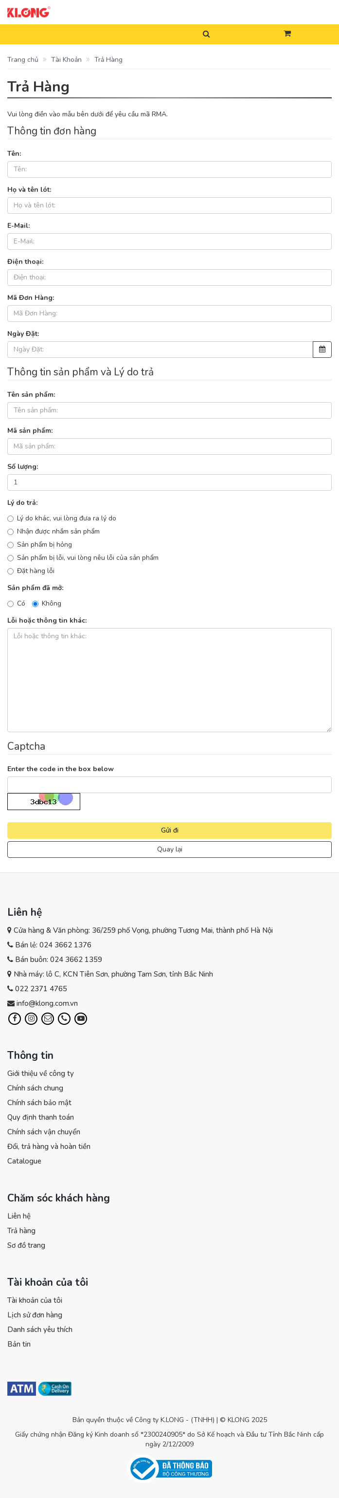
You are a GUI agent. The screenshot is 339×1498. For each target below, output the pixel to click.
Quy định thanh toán (40, 1117)
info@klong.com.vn (47, 1003)
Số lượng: (22, 466)
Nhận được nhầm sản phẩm (53, 531)
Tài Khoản (65, 59)
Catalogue (24, 1161)
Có (16, 603)
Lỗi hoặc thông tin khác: (47, 620)
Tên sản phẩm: (31, 394)
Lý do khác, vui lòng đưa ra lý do (61, 518)
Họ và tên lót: (29, 189)
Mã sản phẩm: (30, 430)
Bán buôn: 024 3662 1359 (58, 959)
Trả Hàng (107, 59)
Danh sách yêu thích (39, 1329)
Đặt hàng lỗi (30, 570)
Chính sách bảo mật (39, 1103)
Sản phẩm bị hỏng (39, 544)
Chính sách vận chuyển (43, 1132)
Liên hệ (19, 1216)
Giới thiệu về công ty (40, 1073)
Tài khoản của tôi (34, 1300)
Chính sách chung (35, 1088)
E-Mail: (18, 225)
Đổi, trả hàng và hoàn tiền (48, 1146)
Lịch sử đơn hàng (34, 1315)
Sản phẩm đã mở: (35, 587)
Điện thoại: (25, 261)
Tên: (14, 153)
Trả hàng (21, 1231)
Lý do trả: (22, 502)
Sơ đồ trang (26, 1245)
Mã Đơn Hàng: (30, 297)
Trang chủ (22, 59)
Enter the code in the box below (60, 769)
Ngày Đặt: (23, 333)
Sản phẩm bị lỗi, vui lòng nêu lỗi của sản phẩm (83, 557)
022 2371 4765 (41, 989)
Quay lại (169, 849)
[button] (287, 34)
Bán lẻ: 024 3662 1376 (53, 945)
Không (46, 603)
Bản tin (19, 1344)
